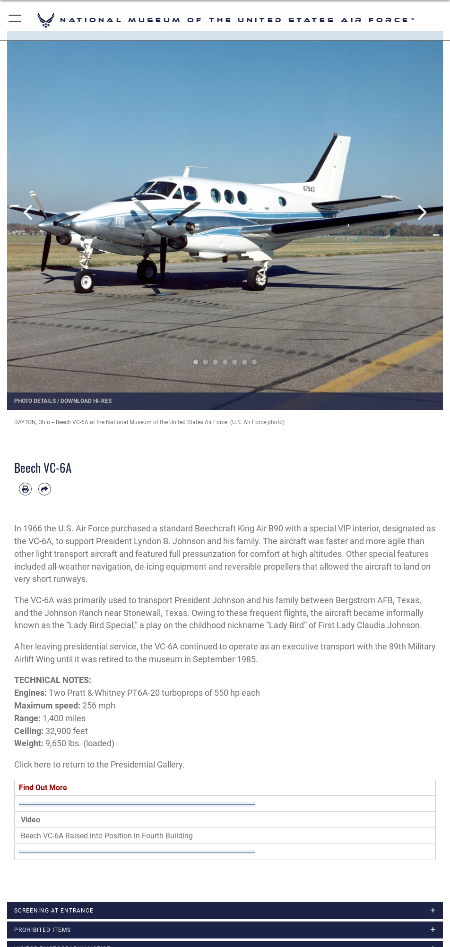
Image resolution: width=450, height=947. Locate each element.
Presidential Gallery (146, 764)
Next (421, 212)
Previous (29, 212)
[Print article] (25, 489)
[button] (15, 20)
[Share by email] (44, 489)
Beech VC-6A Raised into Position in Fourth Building (107, 835)
